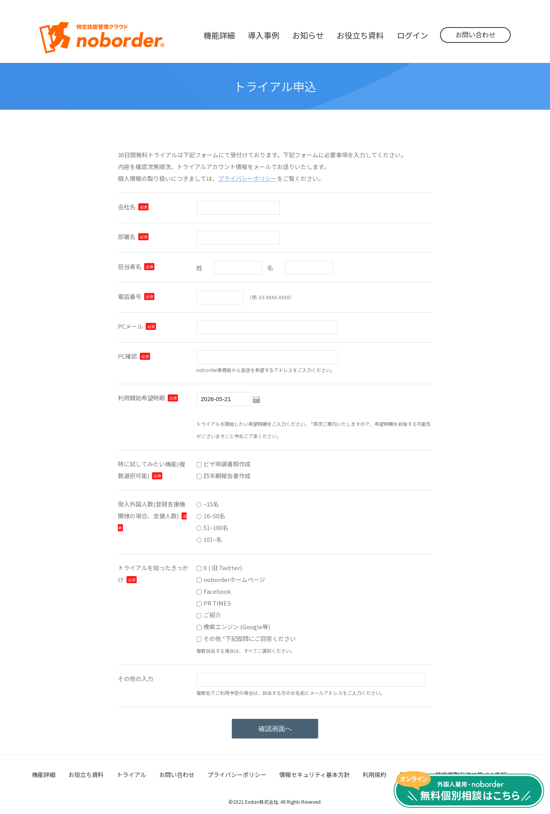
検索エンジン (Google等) (237, 626)
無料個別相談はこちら (469, 789)
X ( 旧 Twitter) (223, 568)
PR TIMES (217, 603)
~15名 (211, 504)
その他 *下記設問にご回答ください (250, 638)
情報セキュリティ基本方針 (314, 774)
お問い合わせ (475, 34)
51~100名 (216, 527)
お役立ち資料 (86, 774)
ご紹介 (212, 615)
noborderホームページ (234, 579)
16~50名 (214, 516)
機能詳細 (43, 774)
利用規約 (374, 774)
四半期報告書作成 (227, 475)
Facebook (217, 591)
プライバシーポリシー (247, 178)
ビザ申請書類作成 (227, 464)
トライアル (131, 774)
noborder (101, 38)
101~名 (213, 539)
